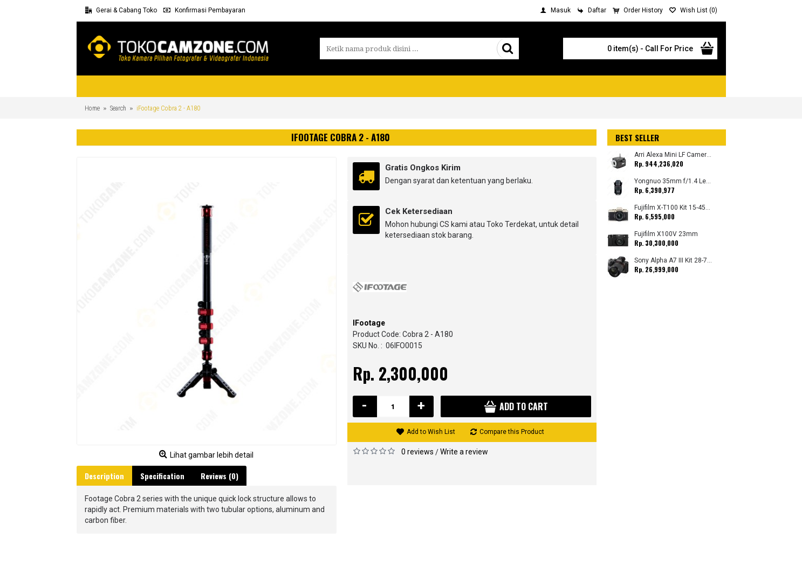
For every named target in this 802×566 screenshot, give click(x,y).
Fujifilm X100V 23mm (666, 234)
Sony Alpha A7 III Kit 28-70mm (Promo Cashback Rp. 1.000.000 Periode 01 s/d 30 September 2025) (673, 260)
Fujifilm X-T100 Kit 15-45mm (673, 207)
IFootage (369, 323)
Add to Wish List (431, 432)
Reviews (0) (219, 475)
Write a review (464, 451)
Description (104, 475)
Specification (162, 475)
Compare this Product (511, 432)
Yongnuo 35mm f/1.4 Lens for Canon (673, 181)
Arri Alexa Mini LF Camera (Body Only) (673, 154)
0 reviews (417, 451)
